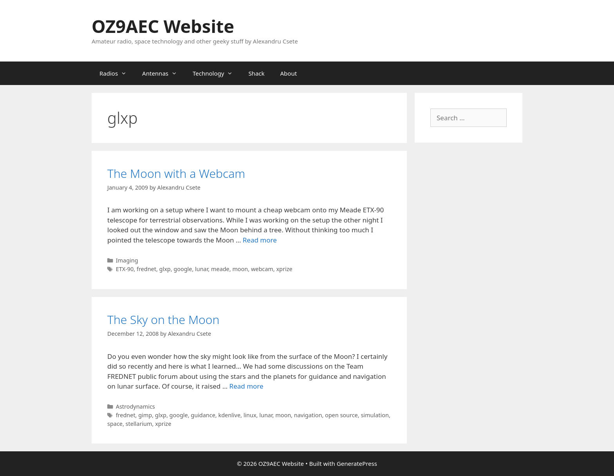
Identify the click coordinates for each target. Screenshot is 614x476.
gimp (145, 415)
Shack (256, 73)
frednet (146, 269)
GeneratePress (357, 463)
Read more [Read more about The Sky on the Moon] (246, 386)
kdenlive (229, 415)
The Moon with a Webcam (176, 173)
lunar (201, 269)
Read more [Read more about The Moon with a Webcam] (260, 239)
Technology (216, 73)
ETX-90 (125, 269)
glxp (165, 269)
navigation (308, 415)
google (182, 269)
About (288, 73)
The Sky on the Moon (163, 319)
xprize (284, 269)
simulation (374, 415)
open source (341, 415)
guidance (203, 415)
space (115, 423)
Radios (116, 73)
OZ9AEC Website (163, 26)
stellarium (139, 423)
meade (220, 269)
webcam (262, 269)
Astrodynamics (135, 406)
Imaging (127, 260)
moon (240, 269)
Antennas (163, 73)
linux (250, 415)
